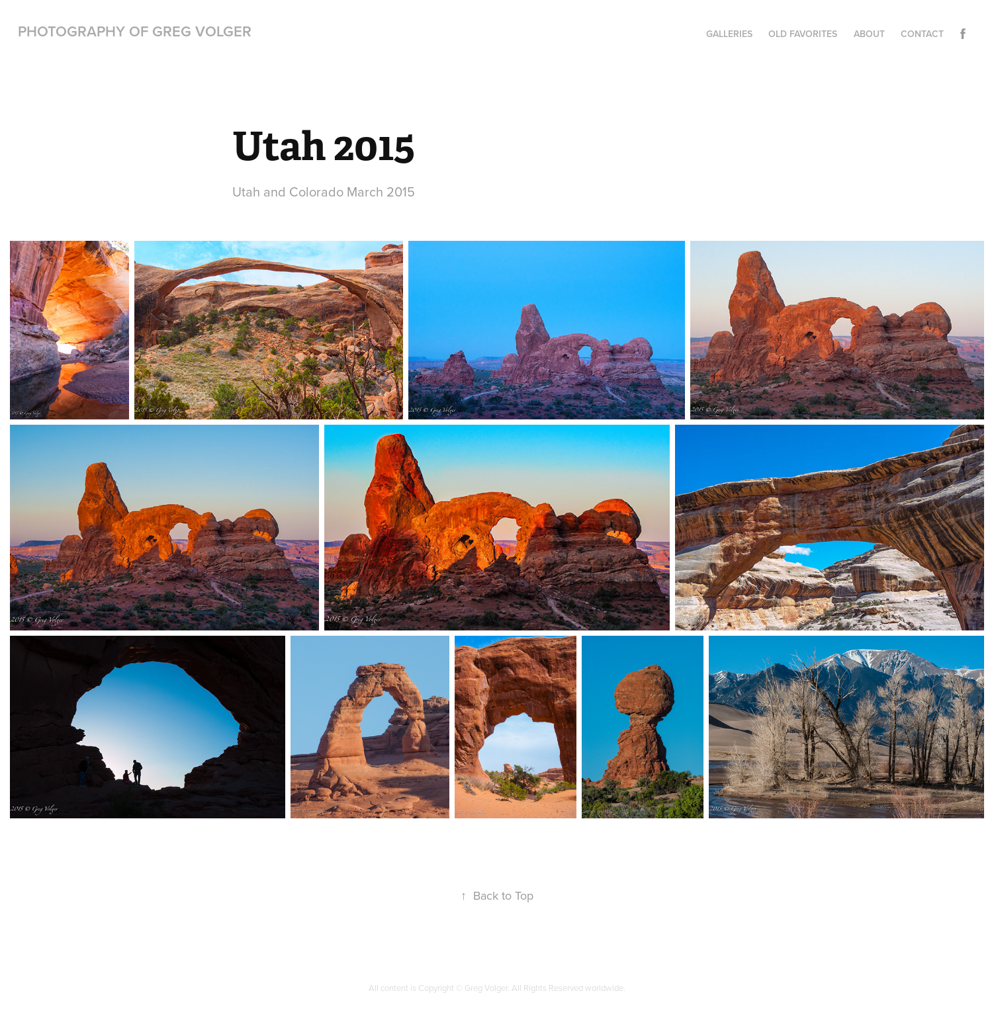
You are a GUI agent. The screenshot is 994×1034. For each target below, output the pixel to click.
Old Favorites (802, 33)
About (869, 33)
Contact (922, 33)
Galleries (729, 33)
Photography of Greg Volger (134, 31)
